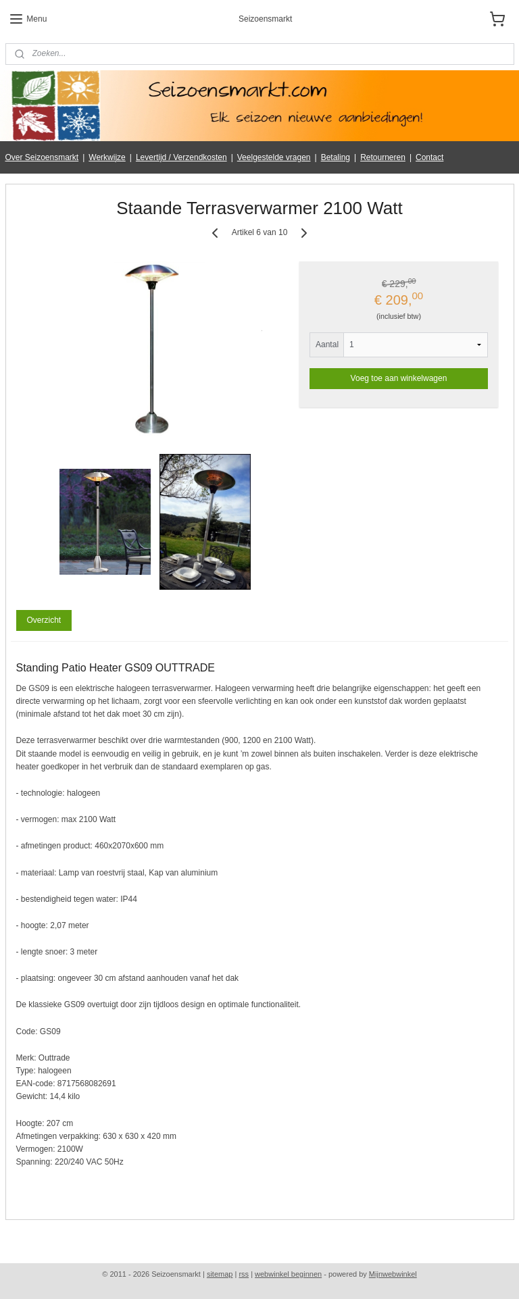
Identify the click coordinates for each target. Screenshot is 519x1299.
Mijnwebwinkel (393, 1274)
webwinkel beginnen (288, 1274)
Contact (429, 157)
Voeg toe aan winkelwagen (399, 378)
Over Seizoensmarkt (42, 157)
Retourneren (382, 157)
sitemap (220, 1274)
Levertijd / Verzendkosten (181, 157)
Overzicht (43, 620)
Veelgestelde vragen (274, 157)
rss (244, 1274)
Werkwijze (107, 157)
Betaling (335, 157)
